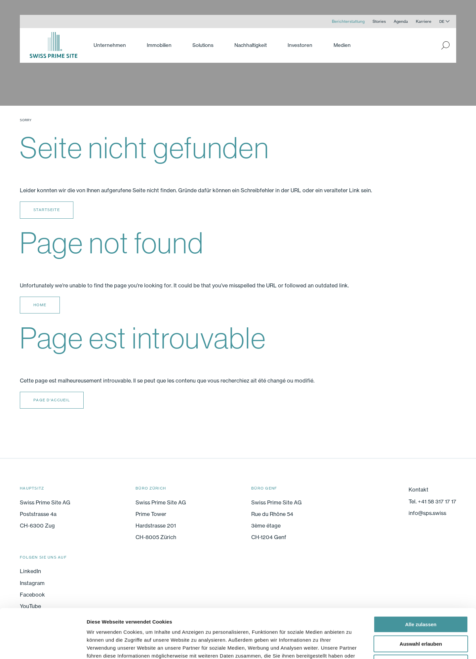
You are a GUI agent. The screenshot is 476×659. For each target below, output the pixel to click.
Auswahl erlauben (421, 598)
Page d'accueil (51, 400)
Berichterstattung (348, 21)
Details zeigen (351, 646)
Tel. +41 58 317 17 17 (432, 501)
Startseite (46, 209)
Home (39, 305)
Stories (379, 21)
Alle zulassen (420, 578)
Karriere (423, 21)
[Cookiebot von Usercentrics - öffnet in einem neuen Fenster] (43, 646)
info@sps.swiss (427, 513)
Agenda (401, 21)
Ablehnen (421, 617)
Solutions (203, 45)
